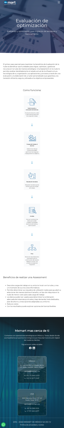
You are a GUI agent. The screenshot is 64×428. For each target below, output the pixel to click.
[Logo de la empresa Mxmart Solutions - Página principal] (10, 2)
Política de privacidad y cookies (32, 425)
